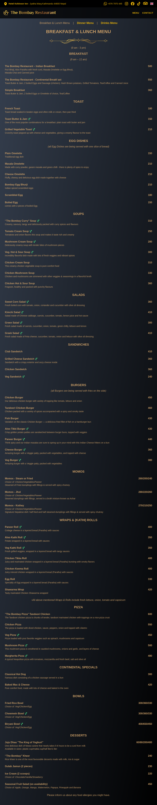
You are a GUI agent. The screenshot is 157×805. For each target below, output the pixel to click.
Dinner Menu (85, 23)
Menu (135, 13)
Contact (147, 13)
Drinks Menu (109, 23)
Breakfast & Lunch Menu (55, 23)
